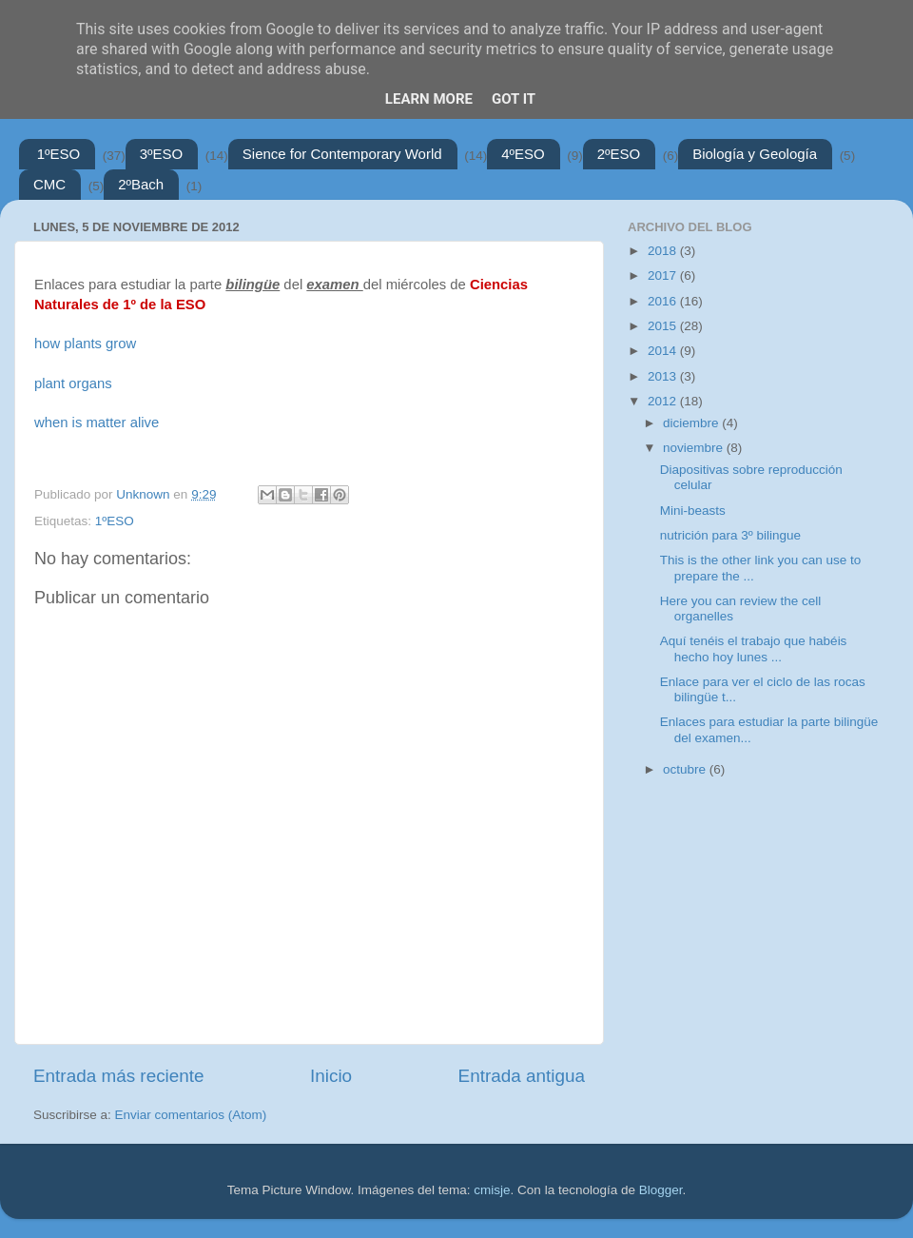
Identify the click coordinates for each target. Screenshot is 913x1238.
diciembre (692, 423)
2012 (664, 401)
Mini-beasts (693, 510)
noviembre (695, 448)
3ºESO (162, 154)
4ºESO (523, 154)
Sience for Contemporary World (342, 154)
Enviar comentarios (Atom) (191, 1115)
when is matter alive (96, 422)
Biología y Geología (754, 154)
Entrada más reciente (118, 1076)
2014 (664, 351)
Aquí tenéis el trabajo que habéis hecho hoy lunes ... (753, 648)
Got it (513, 99)
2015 (664, 326)
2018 (664, 251)
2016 (664, 301)
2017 (664, 275)
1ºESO (59, 154)
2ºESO (619, 154)
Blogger (661, 1190)
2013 (664, 376)
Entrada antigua (521, 1076)
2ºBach (141, 184)
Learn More (429, 99)
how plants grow (85, 343)
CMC (49, 184)
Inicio (331, 1076)
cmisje (492, 1190)
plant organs (73, 383)
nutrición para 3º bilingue (730, 535)
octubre (686, 769)
